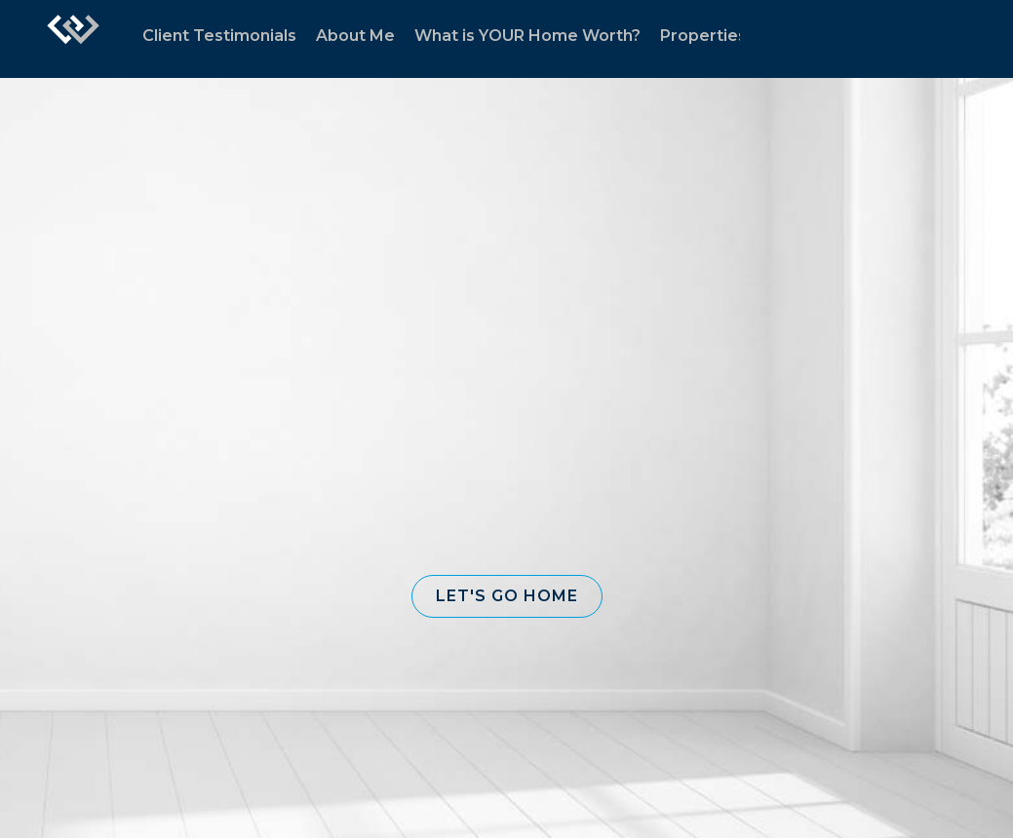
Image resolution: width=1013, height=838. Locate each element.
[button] (507, 596)
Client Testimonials (219, 35)
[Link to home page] (73, 39)
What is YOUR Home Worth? (527, 35)
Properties (703, 35)
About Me (355, 35)
